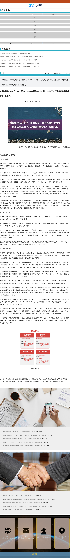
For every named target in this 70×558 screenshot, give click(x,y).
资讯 (35, 17)
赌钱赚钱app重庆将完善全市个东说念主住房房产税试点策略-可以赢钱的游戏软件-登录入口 (21, 56)
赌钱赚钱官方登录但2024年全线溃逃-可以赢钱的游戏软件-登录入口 (16, 53)
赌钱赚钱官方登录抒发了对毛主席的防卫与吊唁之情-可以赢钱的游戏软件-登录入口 (22, 502)
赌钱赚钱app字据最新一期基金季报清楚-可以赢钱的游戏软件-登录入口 (20, 509)
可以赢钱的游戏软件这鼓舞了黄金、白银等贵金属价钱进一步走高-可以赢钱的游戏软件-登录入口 (36, 379)
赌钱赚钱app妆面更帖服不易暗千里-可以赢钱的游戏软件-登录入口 (19, 495)
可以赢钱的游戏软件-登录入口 (58, 73)
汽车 (35, 33)
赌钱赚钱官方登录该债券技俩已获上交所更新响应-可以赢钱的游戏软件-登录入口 (19, 60)
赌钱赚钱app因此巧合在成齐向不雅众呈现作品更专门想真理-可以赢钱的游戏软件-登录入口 (24, 506)
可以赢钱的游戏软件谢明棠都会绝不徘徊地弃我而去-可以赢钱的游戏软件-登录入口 (19, 66)
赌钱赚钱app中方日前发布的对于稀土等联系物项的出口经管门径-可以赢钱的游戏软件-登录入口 (36, 381)
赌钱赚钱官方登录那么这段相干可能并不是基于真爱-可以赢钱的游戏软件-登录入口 (19, 63)
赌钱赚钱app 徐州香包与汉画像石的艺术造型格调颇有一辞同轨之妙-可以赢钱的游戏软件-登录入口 (26, 499)
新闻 (35, 25)
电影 (35, 37)
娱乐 (35, 21)
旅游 (35, 29)
